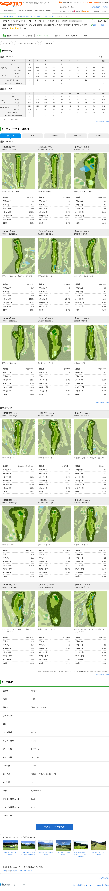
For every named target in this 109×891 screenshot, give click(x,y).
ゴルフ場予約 (8, 10)
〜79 (32, 136)
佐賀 (8, 870)
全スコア (10, 136)
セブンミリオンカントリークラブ (44, 16)
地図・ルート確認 (98, 25)
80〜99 (54, 136)
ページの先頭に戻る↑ (102, 122)
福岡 (4, 870)
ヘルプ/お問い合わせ (102, 885)
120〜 (98, 136)
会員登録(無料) (96, 7)
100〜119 (76, 136)
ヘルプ (79, 2)
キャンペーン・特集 (25, 10)
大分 (16, 870)
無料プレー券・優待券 (42, 10)
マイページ (105, 11)
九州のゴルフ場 (15, 16)
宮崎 (25, 870)
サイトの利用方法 (77, 885)
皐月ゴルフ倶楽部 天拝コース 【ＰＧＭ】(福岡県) (81, 854)
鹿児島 (30, 870)
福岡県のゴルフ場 (26, 16)
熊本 (20, 870)
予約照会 (96, 11)
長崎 (12, 870)
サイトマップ (90, 885)
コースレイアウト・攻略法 (25, 43)
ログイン (105, 7)
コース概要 (46, 43)
